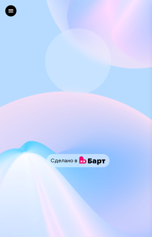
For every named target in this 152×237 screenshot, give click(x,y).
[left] (10, 10)
